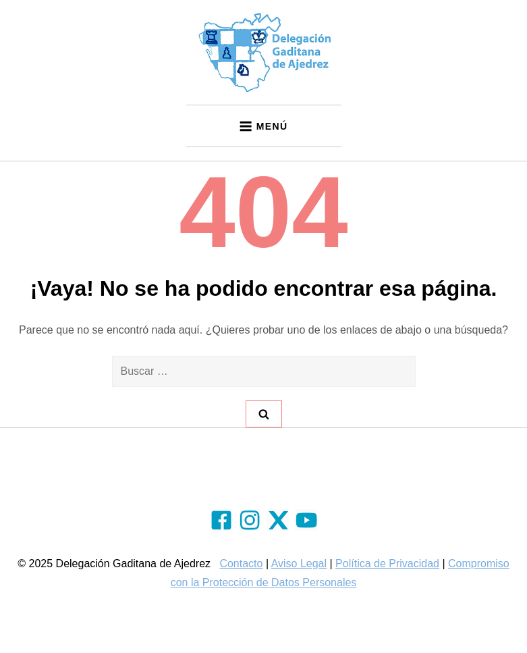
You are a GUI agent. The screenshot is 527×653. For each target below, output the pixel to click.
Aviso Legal (299, 563)
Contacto (240, 563)
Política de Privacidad (387, 563)
